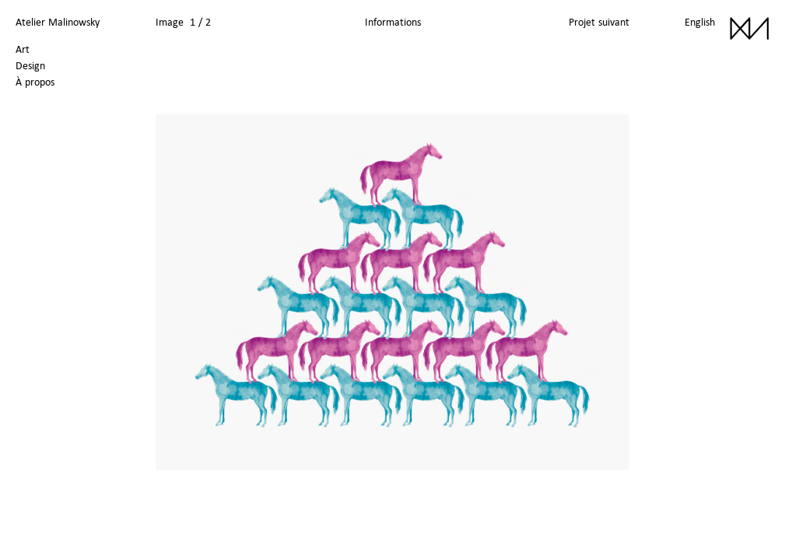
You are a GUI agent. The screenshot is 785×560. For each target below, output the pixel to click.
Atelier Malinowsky (58, 22)
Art (23, 49)
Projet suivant (599, 22)
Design (30, 65)
